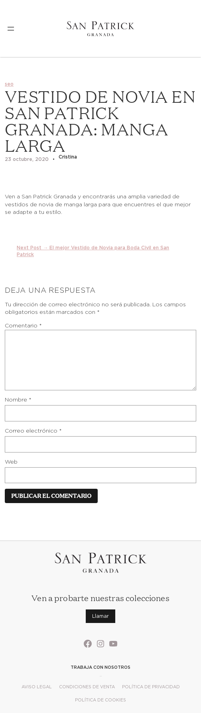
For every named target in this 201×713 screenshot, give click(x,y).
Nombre (18, 399)
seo (9, 84)
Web (11, 461)
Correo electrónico (33, 430)
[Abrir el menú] (11, 28)
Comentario (23, 325)
